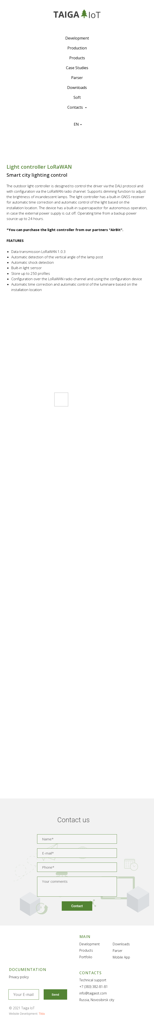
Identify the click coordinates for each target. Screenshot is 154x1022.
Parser (77, 77)
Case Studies (77, 67)
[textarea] (77, 887)
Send (55, 994)
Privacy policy (19, 977)
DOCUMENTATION (27, 969)
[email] (77, 853)
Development (77, 38)
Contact (77, 906)
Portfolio (85, 957)
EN (76, 124)
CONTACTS (90, 972)
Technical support (92, 980)
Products (77, 57)
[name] (77, 839)
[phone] (77, 867)
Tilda (42, 1013)
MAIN (84, 936)
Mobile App (121, 957)
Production (77, 48)
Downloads (77, 87)
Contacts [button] (75, 107)
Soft (77, 97)
